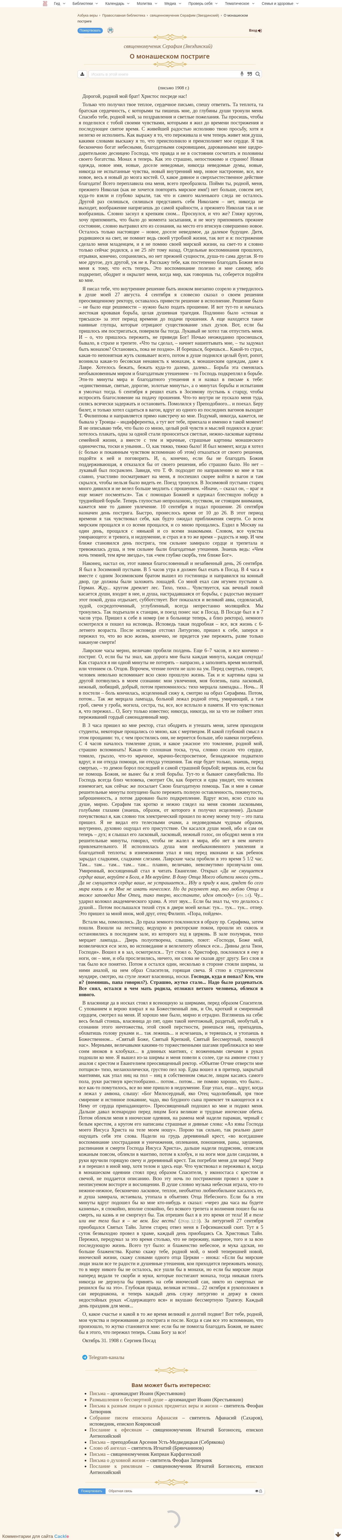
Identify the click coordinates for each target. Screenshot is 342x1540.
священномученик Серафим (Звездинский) (168, 46)
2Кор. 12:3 (189, 1221)
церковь (201, 934)
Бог (183, 337)
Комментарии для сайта (35, 1536)
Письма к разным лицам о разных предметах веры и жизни (155, 1405)
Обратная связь (120, 1491)
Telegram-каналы (107, 1357)
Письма (98, 1393)
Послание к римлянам (118, 1466)
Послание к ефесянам (118, 1430)
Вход (255, 30)
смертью (235, 668)
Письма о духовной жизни (118, 1460)
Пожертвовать (90, 30)
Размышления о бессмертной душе (127, 1399)
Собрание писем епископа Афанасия (136, 1417)
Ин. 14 (243, 895)
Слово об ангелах (109, 1448)
